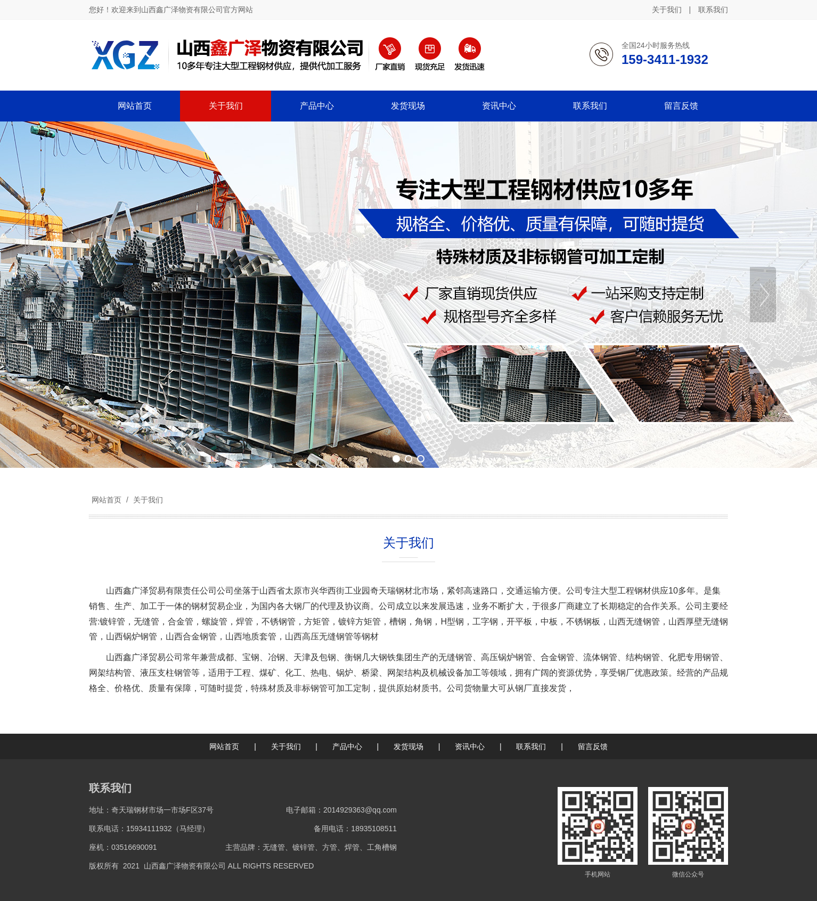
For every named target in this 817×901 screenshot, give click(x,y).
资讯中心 (470, 746)
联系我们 (713, 9)
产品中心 (347, 746)
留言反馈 (593, 746)
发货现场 (408, 746)
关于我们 (667, 9)
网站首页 (106, 500)
